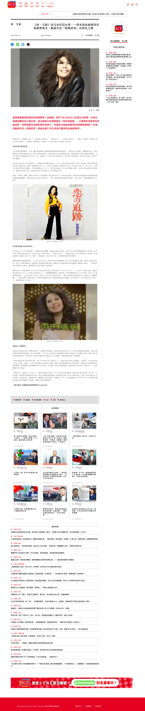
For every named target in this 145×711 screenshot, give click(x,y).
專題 (20, 3)
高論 (31, 6)
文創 (26, 3)
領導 (26, 6)
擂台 (43, 6)
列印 (97, 110)
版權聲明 (88, 706)
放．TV (44, 3)
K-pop (51, 3)
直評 (37, 6)
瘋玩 (37, 3)
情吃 (31, 3)
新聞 (20, 6)
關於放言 (50, 6)
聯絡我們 (98, 706)
